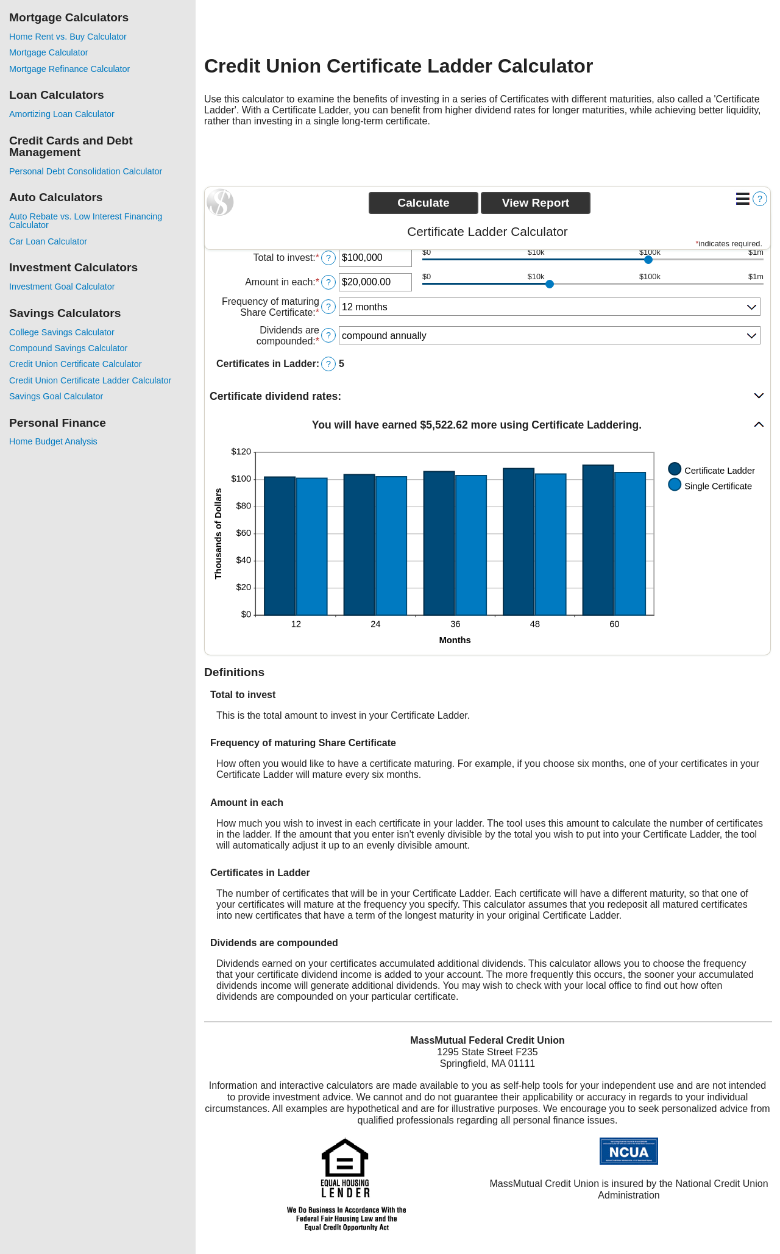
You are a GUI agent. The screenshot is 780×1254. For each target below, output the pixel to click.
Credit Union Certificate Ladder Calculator (90, 380)
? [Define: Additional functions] (759, 199)
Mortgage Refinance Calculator (69, 69)
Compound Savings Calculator (68, 348)
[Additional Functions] (743, 198)
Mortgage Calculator (48, 52)
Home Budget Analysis (53, 441)
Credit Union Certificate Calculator (75, 364)
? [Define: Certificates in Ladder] (328, 364)
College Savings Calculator (62, 332)
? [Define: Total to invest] (328, 258)
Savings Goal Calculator (56, 396)
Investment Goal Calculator (62, 286)
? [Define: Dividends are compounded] (328, 335)
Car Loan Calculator (48, 241)
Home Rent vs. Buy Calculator (68, 36)
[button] (487, 396)
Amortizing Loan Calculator (62, 114)
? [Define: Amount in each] (328, 282)
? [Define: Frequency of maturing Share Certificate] (328, 307)
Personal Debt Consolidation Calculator (85, 171)
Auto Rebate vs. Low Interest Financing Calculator (85, 221)
